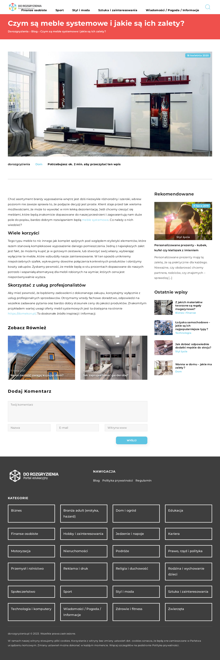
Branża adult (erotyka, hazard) (81, 513)
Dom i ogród (126, 510)
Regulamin (143, 480)
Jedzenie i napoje (130, 534)
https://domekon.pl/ (22, 313)
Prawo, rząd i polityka (185, 551)
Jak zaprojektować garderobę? (106, 375)
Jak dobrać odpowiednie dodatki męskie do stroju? (193, 346)
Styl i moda (108, 7)
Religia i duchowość (132, 568)
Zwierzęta (176, 609)
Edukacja (175, 510)
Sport (93, 7)
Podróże (122, 551)
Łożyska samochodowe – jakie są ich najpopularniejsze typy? (192, 326)
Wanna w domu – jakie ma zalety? (193, 366)
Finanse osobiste (75, 7)
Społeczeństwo (23, 592)
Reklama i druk (75, 568)
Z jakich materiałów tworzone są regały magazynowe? (189, 306)
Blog (96, 480)
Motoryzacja (21, 551)
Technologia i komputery (31, 609)
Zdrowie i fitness (129, 609)
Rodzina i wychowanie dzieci (186, 571)
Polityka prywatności (117, 480)
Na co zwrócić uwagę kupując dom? (37, 375)
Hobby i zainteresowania (83, 534)
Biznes (16, 510)
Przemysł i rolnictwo (27, 568)
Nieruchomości (75, 551)
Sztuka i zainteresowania (135, 7)
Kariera (174, 534)
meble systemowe (95, 220)
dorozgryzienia (19, 164)
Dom (39, 164)
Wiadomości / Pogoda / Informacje (179, 7)
